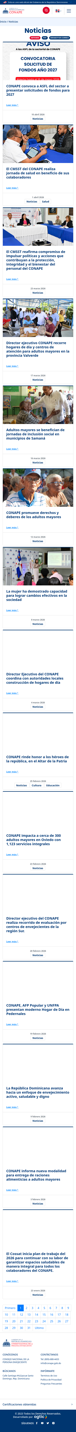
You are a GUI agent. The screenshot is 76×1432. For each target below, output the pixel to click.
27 (66, 1321)
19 (6, 1321)
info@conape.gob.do (51, 1363)
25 (51, 1321)
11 (13, 1315)
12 (21, 1315)
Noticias (37, 118)
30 (21, 1328)
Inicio (3, 21)
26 (59, 1321)
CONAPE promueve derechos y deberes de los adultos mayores (33, 514)
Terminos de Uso (49, 1375)
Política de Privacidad (51, 1379)
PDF (45, 38)
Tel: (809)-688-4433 (50, 1359)
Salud (45, 201)
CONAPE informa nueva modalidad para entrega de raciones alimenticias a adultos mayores (36, 1175)
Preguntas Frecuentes (51, 1383)
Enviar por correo (59, 38)
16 (51, 1315)
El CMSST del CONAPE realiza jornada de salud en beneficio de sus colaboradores (37, 173)
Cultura (37, 785)
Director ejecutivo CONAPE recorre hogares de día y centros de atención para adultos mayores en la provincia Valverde (37, 349)
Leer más (12, 105)
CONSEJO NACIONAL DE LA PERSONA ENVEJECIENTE (16, 1361)
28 (6, 1328)
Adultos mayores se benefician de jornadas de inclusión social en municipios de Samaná (35, 434)
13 (29, 1315)
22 (29, 1321)
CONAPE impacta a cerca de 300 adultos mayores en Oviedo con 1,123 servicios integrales (33, 839)
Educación (52, 785)
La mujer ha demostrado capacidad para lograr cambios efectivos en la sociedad (36, 595)
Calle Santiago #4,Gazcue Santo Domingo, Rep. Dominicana (18, 1377)
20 (13, 1321)
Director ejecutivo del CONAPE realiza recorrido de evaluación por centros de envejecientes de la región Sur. (36, 924)
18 (66, 1315)
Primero (10, 1308)
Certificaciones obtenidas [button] (38, 1404)
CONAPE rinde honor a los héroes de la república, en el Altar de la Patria (37, 759)
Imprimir (35, 38)
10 (6, 1315)
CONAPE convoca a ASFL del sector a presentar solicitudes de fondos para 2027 (38, 90)
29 (13, 1328)
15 (44, 1315)
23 (36, 1321)
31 (29, 1328)
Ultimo (39, 1328)
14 (36, 1315)
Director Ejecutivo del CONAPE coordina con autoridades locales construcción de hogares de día (34, 678)
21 (21, 1321)
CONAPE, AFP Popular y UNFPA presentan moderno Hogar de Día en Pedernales (37, 1009)
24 (44, 1321)
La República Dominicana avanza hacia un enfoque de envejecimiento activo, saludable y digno (37, 1092)
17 (59, 1315)
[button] (69, 11)
